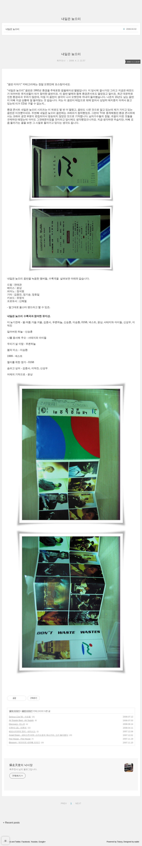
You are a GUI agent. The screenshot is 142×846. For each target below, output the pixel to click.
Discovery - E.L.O (17, 724)
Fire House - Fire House (20, 739)
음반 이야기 (27, 711)
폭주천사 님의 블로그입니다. (23, 769)
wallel (136, 842)
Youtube (34, 842)
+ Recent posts (11, 822)
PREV (63, 803)
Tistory (120, 842)
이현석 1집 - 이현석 (17, 728)
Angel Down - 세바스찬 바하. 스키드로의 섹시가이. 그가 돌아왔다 (38, 735)
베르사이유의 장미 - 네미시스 (22, 731)
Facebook (26, 842)
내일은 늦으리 (12, 29)
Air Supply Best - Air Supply (21, 720)
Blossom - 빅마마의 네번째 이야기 (24, 742)
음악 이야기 (14, 711)
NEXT (78, 803)
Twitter (18, 842)
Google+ (42, 842)
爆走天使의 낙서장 (21, 765)
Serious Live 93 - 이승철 (20, 717)
